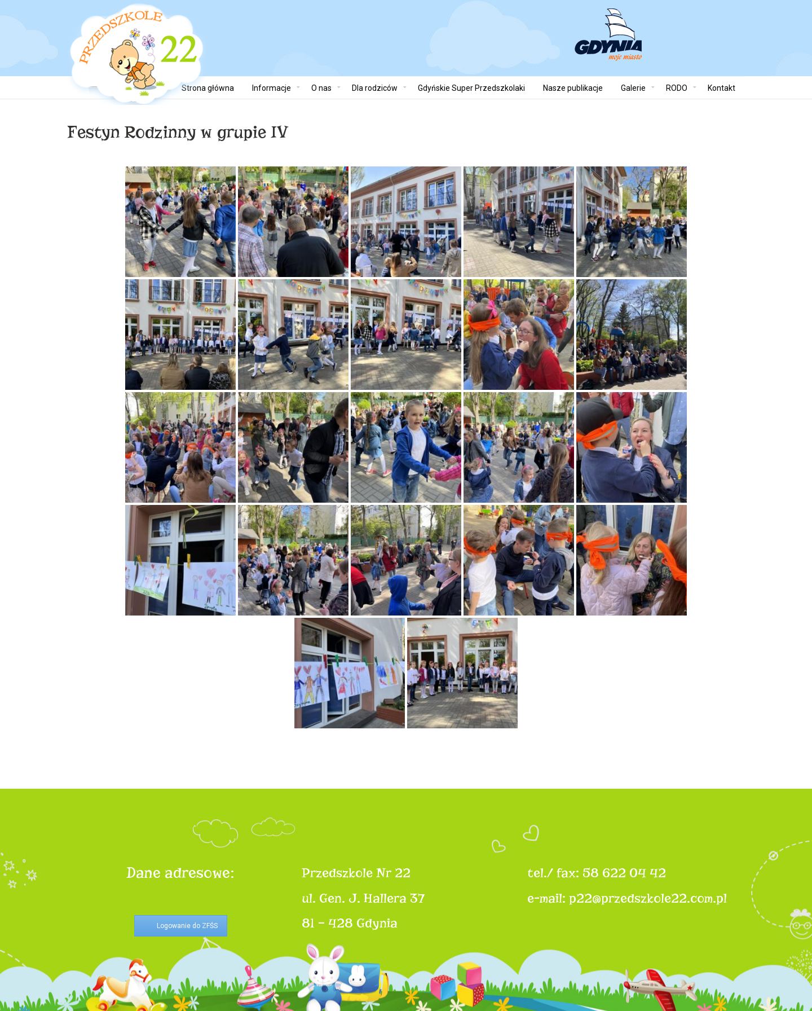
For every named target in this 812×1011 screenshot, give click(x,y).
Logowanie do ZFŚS (187, 926)
